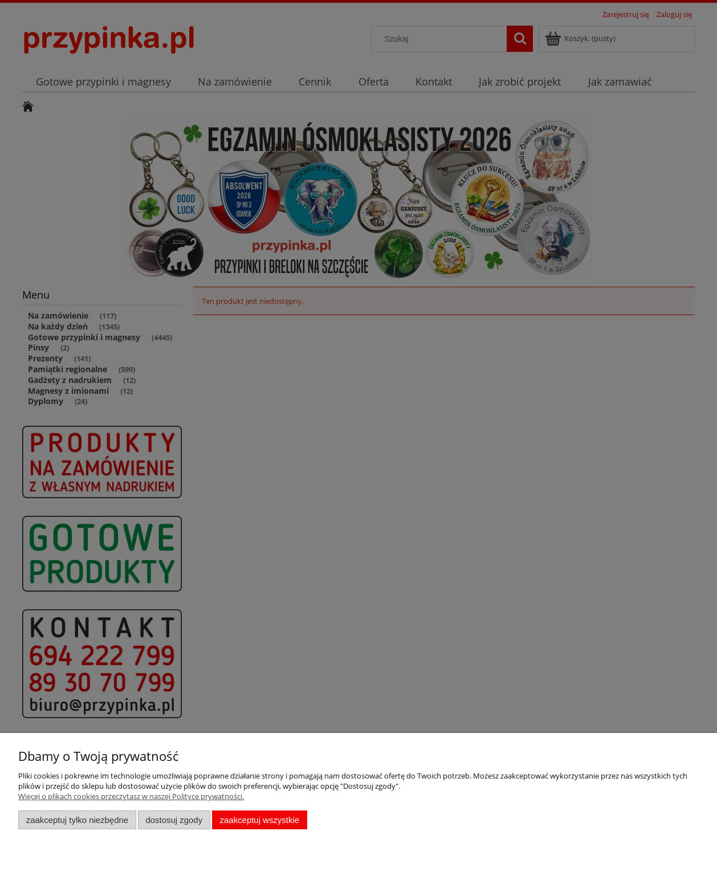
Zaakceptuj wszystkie (259, 820)
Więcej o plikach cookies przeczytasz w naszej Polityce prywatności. (131, 796)
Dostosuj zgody (173, 820)
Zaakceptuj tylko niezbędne (77, 820)
